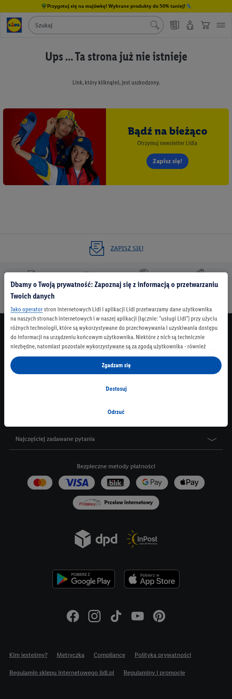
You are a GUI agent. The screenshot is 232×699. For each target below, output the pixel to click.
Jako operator (26, 309)
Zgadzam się (116, 365)
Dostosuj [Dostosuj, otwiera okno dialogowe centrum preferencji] (116, 388)
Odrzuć (116, 411)
